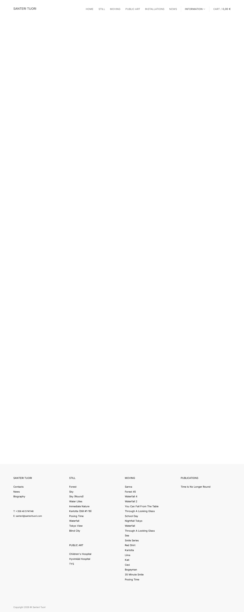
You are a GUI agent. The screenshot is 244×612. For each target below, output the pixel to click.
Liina (127, 555)
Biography (19, 496)
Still (102, 9)
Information (195, 9)
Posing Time (76, 516)
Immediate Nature (79, 506)
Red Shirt (130, 545)
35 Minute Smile (134, 574)
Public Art (132, 9)
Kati (127, 559)
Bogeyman (131, 569)
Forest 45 (130, 491)
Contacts (18, 486)
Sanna (128, 486)
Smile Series (132, 540)
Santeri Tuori (24, 8)
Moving (115, 9)
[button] (222, 9)
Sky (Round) (76, 496)
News (173, 9)
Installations (154, 9)
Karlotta (129, 550)
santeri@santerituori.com (29, 516)
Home (90, 9)
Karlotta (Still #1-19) (80, 511)
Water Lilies (75, 501)
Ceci (127, 564)
